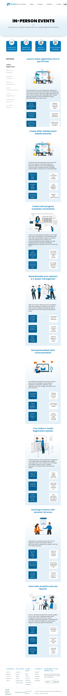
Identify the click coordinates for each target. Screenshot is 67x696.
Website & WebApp (9, 71)
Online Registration (10, 66)
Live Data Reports (9, 106)
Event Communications (10, 89)
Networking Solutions (10, 100)
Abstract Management (10, 83)
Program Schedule (9, 77)
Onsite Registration (10, 95)
